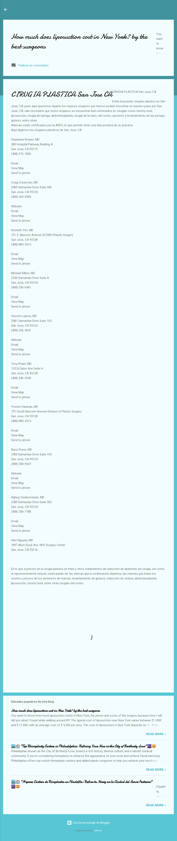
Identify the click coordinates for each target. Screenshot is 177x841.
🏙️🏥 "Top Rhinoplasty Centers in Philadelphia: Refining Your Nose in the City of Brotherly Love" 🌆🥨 (83, 746)
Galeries (98, 830)
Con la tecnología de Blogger (88, 823)
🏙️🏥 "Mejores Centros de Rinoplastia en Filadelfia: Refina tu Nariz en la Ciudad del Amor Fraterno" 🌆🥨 (81, 784)
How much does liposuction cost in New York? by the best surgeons (55, 710)
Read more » (156, 734)
